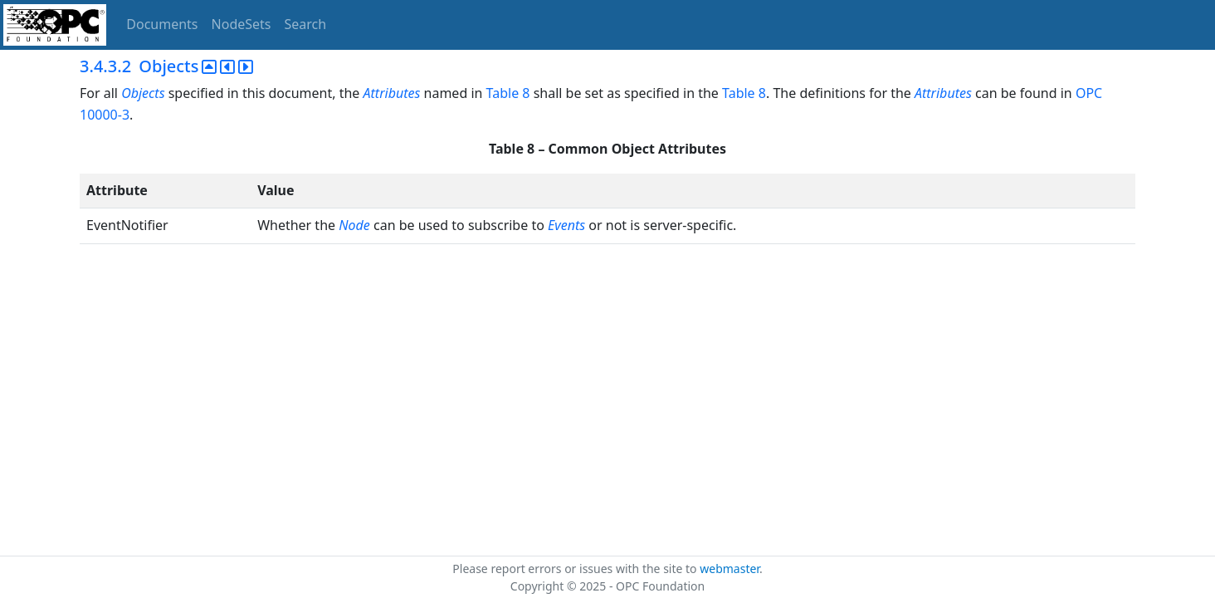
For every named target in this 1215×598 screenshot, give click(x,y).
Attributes (392, 93)
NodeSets (241, 24)
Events (566, 225)
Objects (142, 93)
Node (354, 225)
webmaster (729, 568)
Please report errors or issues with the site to (576, 568)
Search (306, 24)
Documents (162, 24)
